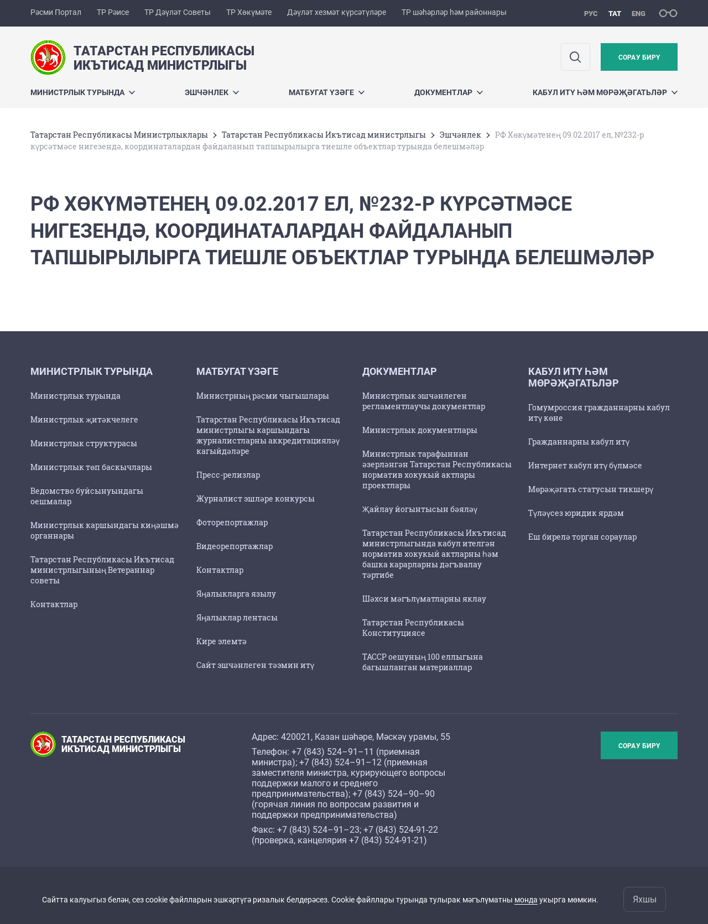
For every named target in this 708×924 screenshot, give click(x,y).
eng (638, 13)
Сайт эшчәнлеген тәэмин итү (255, 665)
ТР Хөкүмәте (249, 12)
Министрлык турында (82, 92)
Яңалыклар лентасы (237, 617)
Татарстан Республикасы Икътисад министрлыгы (324, 134)
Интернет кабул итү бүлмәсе (585, 465)
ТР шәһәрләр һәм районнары (454, 12)
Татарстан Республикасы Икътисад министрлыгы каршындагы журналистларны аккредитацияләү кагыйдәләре (268, 435)
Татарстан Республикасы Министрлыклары (119, 134)
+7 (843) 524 (316, 751)
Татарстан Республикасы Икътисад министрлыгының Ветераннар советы (102, 570)
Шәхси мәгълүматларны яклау (424, 598)
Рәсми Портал (55, 12)
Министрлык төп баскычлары (91, 467)
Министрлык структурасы (83, 443)
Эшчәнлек (212, 92)
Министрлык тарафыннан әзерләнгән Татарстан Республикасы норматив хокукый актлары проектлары (437, 469)
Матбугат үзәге (327, 92)
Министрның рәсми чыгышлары (262, 395)
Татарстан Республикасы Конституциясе (413, 627)
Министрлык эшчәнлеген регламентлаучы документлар (423, 400)
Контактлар (53, 604)
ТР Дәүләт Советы (177, 12)
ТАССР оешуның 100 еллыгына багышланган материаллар (422, 661)
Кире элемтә (221, 641)
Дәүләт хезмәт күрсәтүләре (336, 12)
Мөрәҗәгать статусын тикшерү (590, 489)
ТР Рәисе (113, 12)
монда (526, 899)
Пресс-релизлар (228, 474)
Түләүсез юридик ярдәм (576, 513)
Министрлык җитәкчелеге (84, 419)
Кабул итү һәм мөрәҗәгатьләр (605, 92)
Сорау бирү (639, 57)
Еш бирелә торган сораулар (582, 536)
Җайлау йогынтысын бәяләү (419, 509)
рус (591, 13)
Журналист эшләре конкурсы (255, 498)
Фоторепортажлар (232, 522)
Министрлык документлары (419, 430)
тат (614, 13)
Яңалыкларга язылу (236, 593)
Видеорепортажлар (234, 546)
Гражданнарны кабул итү (578, 441)
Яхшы (645, 899)
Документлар (448, 92)
